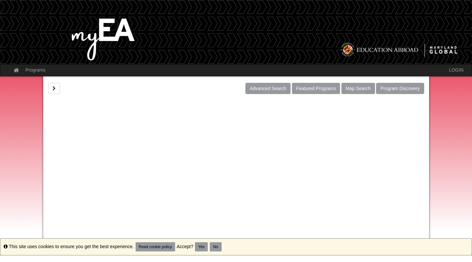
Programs (35, 70)
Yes (201, 247)
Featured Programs (316, 88)
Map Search (358, 88)
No (215, 247)
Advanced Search (268, 88)
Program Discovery (400, 88)
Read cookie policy (155, 247)
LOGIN (456, 70)
